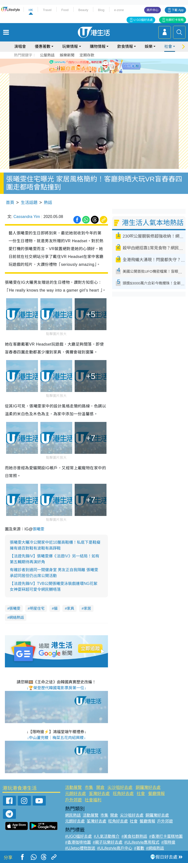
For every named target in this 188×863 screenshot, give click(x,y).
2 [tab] (90, 71)
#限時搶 (168, 842)
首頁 (10, 202)
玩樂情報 (70, 46)
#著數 (139, 848)
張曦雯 (38, 529)
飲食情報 (125, 46)
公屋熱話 (47, 55)
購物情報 (98, 46)
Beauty (83, 10)
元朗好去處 (75, 793)
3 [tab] (95, 71)
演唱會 (20, 46)
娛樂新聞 (67, 55)
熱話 (48, 202)
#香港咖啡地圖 (78, 842)
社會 (168, 46)
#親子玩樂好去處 (107, 842)
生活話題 (29, 202)
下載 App (178, 10)
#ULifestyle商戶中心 (114, 848)
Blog (101, 10)
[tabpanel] (94, 66)
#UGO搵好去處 (78, 836)
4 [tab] (100, 71)
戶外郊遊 (73, 800)
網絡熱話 (16, 617)
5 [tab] (105, 71)
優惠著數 (42, 46)
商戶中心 (152, 10)
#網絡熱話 (155, 848)
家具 (70, 608)
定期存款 (87, 55)
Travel (47, 10)
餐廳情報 (156, 793)
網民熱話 (73, 815)
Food (65, 10)
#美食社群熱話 (134, 836)
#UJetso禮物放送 (80, 848)
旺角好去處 (123, 793)
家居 (87, 608)
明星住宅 (37, 608)
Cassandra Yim (26, 217)
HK (31, 10)
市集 (89, 787)
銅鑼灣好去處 (148, 787)
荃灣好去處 (99, 793)
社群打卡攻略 (175, 20)
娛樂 (149, 46)
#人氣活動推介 (106, 836)
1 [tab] (85, 71)
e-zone (119, 10)
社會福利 (93, 800)
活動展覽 (73, 787)
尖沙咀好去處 (119, 787)
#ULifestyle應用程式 (141, 842)
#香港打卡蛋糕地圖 (166, 836)
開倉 (100, 787)
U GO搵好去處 (143, 20)
